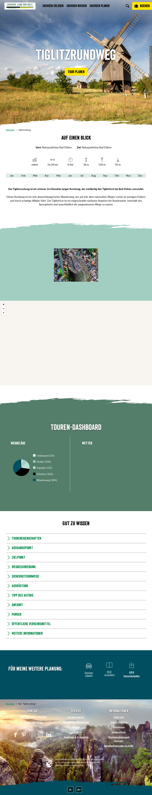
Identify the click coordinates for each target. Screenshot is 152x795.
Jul (81, 175)
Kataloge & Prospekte (76, 737)
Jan (12, 175)
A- (70, 789)
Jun (70, 175)
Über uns (119, 717)
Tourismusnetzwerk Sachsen (119, 739)
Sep (105, 175)
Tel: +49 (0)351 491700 (33, 717)
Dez (140, 175)
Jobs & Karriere (118, 722)
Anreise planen (76, 717)
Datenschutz (119, 732)
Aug (93, 175)
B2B (76, 732)
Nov (128, 175)
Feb (23, 175)
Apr (47, 175)
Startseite (10, 130)
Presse (76, 727)
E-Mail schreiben (33, 722)
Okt (117, 175)
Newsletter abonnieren (76, 722)
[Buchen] (142, 6)
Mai (58, 175)
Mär (35, 175)
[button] (76, 72)
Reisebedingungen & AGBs (119, 745)
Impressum (119, 727)
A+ (79, 789)
